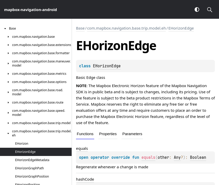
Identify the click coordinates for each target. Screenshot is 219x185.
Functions (85, 134)
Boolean (198, 157)
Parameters (132, 134)
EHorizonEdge (181, 28)
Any (177, 157)
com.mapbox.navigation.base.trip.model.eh (126, 28)
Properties (108, 134)
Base (80, 28)
